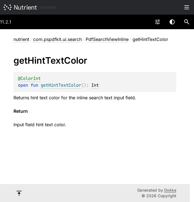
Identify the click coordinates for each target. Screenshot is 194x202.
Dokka (170, 190)
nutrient (47, 7)
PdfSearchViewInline (107, 39)
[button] (186, 22)
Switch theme (172, 22)
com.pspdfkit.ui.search (57, 39)
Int (95, 85)
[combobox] (157, 22)
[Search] (186, 22)
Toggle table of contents (186, 7)
